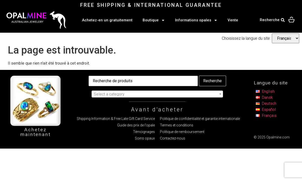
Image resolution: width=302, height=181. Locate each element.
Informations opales (196, 20)
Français (269, 115)
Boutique (154, 20)
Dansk (267, 97)
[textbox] (157, 94)
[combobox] (157, 94)
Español (269, 109)
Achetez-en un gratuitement (107, 20)
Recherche (212, 80)
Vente (233, 20)
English (268, 91)
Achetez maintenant (35, 132)
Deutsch (269, 103)
